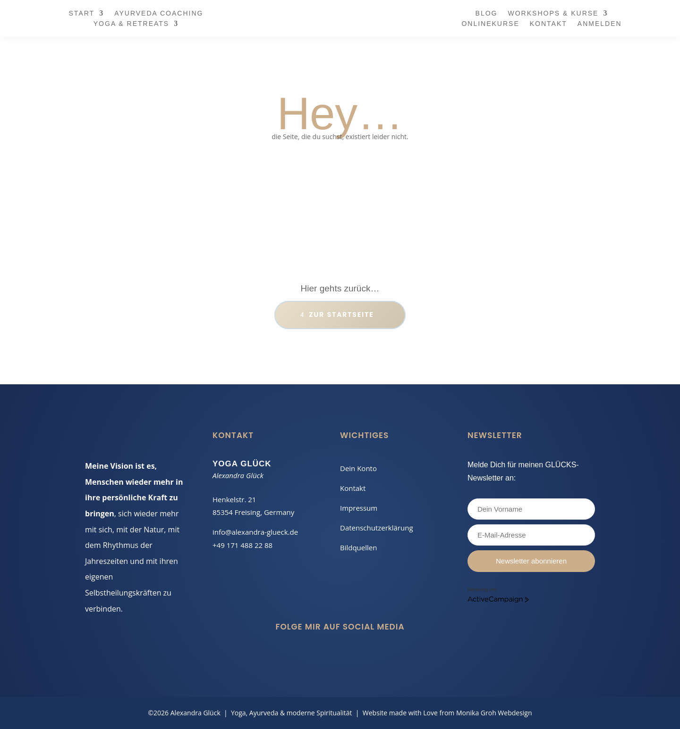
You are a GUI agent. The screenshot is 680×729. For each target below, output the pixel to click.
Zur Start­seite (339, 314)
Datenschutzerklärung (376, 527)
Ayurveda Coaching (158, 13)
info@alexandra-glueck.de (255, 532)
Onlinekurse (490, 23)
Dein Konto (358, 468)
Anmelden (600, 23)
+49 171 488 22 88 (242, 545)
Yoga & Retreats (131, 23)
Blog (487, 13)
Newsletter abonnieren (531, 561)
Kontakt (548, 23)
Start (82, 13)
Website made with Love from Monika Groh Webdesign (447, 712)
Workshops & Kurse (553, 13)
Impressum (358, 508)
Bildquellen (358, 547)
